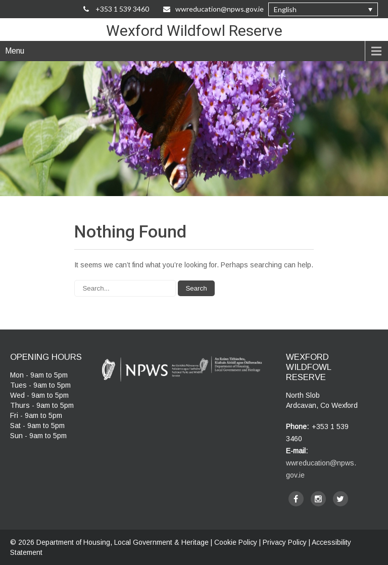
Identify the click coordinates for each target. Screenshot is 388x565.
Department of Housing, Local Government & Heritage (123, 542)
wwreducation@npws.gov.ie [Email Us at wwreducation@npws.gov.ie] (213, 9)
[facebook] (296, 498)
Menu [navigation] (14, 50)
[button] (323, 9)
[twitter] (340, 498)
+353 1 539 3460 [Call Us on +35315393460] (116, 9)
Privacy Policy (285, 542)
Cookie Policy (235, 542)
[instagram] (318, 498)
